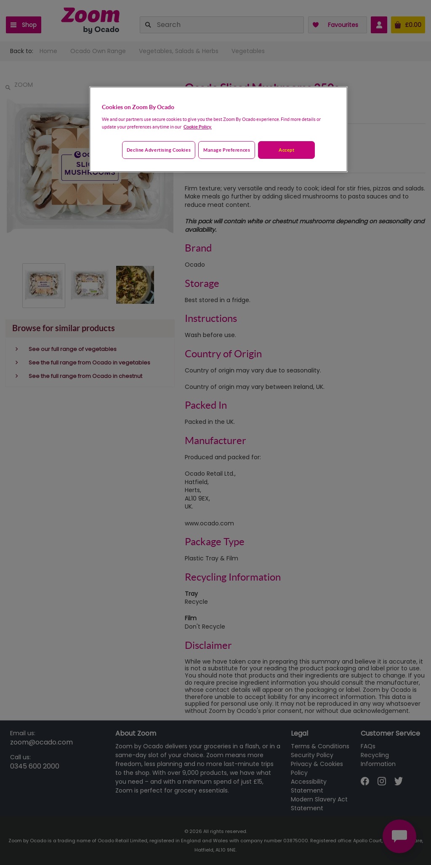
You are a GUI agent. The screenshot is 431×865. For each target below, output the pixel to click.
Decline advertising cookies (159, 150)
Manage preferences (226, 150)
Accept (286, 150)
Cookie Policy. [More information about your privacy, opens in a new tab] (198, 126)
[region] (218, 129)
